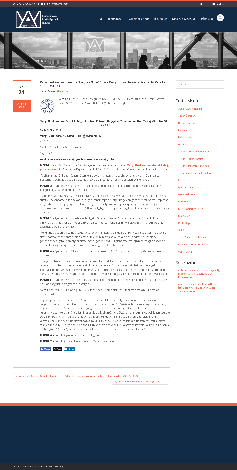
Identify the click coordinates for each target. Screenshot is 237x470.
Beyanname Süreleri (189, 123)
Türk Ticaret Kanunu (192, 158)
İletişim (182, 180)
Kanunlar (183, 201)
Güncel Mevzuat (135, 436)
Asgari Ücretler (186, 115)
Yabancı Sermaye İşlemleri (196, 173)
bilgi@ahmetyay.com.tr (56, 3)
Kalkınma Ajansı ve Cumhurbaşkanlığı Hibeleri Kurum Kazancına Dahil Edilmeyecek (199, 274)
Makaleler (184, 215)
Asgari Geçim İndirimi (190, 108)
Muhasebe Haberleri (23, 466)
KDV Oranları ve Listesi (191, 208)
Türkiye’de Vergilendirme (195, 165)
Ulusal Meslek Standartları (193, 244)
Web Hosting (56, 466)
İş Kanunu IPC (186, 187)
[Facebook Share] (45, 349)
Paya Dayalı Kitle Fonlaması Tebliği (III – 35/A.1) (140, 381)
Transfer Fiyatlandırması (192, 237)
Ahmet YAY (62, 91)
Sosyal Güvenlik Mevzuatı (195, 151)
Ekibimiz (182, 130)
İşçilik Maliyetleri (187, 194)
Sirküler (182, 230)
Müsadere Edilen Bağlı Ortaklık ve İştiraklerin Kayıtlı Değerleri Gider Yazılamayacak (197, 288)
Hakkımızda (184, 137)
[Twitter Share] (57, 349)
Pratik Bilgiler (185, 223)
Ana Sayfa (132, 426)
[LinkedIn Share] (69, 349)
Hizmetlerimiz (185, 144)
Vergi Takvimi (185, 251)
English (218, 4)
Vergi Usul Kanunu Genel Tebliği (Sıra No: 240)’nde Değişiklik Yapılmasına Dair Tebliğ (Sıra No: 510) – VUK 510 (77, 376)
